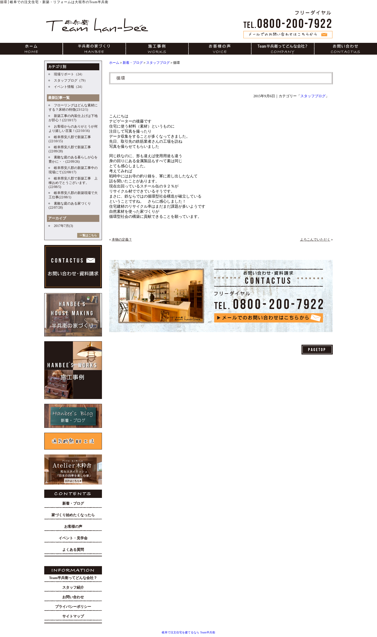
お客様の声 (73, 526)
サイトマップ (73, 616)
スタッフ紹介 (73, 587)
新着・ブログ (133, 62)
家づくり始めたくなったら (73, 515)
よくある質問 (73, 550)
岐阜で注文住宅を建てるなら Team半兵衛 (188, 632)
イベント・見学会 (73, 538)
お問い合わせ (73, 597)
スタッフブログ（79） (71, 80)
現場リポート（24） (69, 74)
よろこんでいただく (315, 239)
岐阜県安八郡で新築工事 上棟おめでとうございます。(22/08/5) (73, 183)
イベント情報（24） (69, 87)
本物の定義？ (122, 239)
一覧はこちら (88, 235)
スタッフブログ (158, 62)
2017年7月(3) (63, 226)
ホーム (114, 62)
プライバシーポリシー (73, 607)
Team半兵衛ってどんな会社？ (73, 578)
